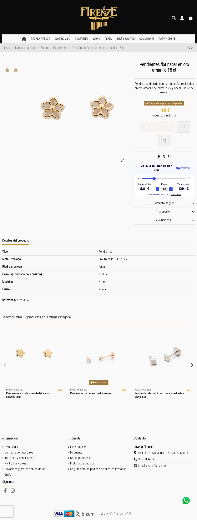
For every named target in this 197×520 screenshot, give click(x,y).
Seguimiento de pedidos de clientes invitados (98, 469)
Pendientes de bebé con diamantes (90, 393)
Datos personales (81, 458)
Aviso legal (11, 447)
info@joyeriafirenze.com (153, 466)
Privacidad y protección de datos (25, 469)
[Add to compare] (164, 140)
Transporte (175, 211)
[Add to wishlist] (183, 127)
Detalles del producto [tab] (15, 240)
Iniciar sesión (78, 447)
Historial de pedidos (82, 463)
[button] (40, 39)
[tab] (164, 203)
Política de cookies (16, 463)
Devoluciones (174, 220)
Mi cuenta (76, 452)
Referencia (9, 300)
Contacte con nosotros (19, 452)
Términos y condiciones (19, 458)
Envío (8, 474)
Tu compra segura (173, 203)
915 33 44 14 (146, 459)
